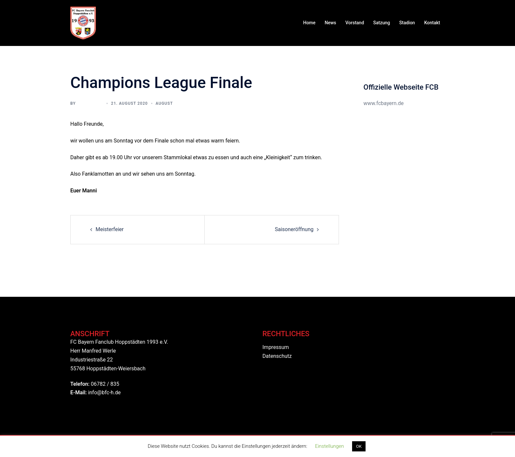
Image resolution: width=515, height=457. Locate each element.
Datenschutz (277, 356)
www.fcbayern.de (384, 103)
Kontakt (432, 22)
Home (309, 22)
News (330, 22)
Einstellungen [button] (329, 446)
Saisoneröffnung (294, 229)
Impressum (275, 347)
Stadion (407, 22)
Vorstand (355, 22)
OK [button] (359, 446)
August (164, 103)
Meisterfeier (110, 229)
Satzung (381, 22)
